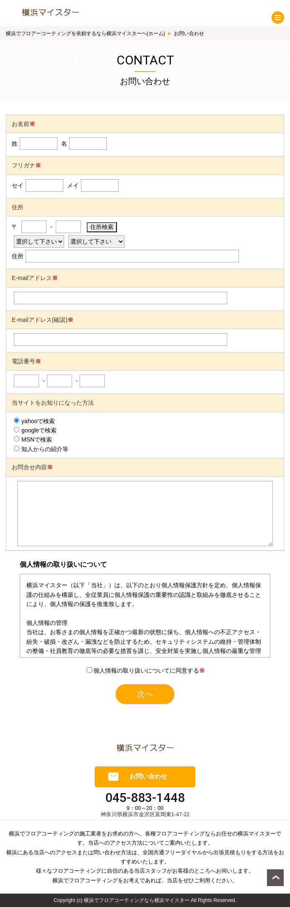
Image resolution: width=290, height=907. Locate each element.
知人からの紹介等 (41, 449)
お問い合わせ (148, 776)
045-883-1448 (145, 797)
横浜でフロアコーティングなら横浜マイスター (136, 900)
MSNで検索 (33, 439)
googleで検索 (35, 430)
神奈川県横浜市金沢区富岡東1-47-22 (145, 814)
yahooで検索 (34, 421)
